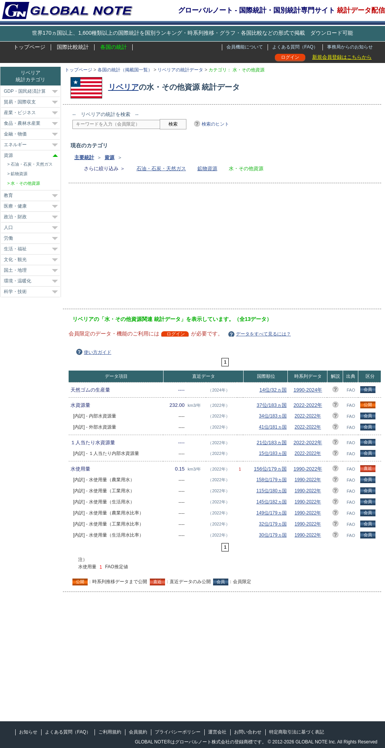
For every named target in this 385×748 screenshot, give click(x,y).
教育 (8, 195)
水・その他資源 (25, 183)
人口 (8, 227)
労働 (8, 238)
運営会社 (217, 732)
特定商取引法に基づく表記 (296, 732)
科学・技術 (15, 291)
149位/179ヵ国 (272, 513)
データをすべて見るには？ (263, 334)
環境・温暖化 (17, 281)
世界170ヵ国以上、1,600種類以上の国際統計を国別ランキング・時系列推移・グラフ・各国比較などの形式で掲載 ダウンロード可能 (192, 33)
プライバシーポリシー (178, 732)
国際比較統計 (73, 47)
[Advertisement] (166, 248)
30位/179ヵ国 (273, 535)
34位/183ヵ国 (273, 416)
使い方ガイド (97, 352)
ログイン (290, 57)
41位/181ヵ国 (273, 427)
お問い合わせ (247, 732)
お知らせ (28, 732)
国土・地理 (15, 270)
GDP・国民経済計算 (25, 91)
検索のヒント (215, 124)
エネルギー (15, 144)
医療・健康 (15, 206)
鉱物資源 (207, 168)
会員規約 (138, 732)
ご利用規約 (109, 732)
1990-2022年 (308, 469)
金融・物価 (15, 134)
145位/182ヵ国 (272, 502)
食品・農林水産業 (22, 123)
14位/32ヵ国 (273, 390)
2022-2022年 (308, 405)
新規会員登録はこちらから (342, 57)
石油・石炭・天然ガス (161, 168)
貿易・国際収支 (20, 102)
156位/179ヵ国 (270, 469)
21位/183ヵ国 (272, 442)
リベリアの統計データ (180, 70)
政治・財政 (15, 216)
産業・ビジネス (20, 112)
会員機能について (244, 47)
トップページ (29, 47)
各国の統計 (113, 47)
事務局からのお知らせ (350, 47)
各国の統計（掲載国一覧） (125, 70)
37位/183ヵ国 (272, 405)
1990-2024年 (308, 390)
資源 (109, 157)
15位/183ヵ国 (273, 453)
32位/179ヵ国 (273, 524)
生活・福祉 (15, 248)
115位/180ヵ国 (272, 490)
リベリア (123, 87)
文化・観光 (15, 259)
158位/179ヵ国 (272, 479)
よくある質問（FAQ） (295, 47)
